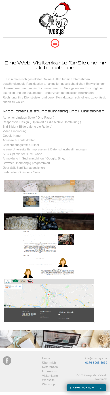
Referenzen (50, 367)
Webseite (48, 380)
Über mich (49, 362)
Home (46, 358)
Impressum (49, 371)
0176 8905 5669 (96, 362)
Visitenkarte (50, 375)
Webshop (48, 384)
